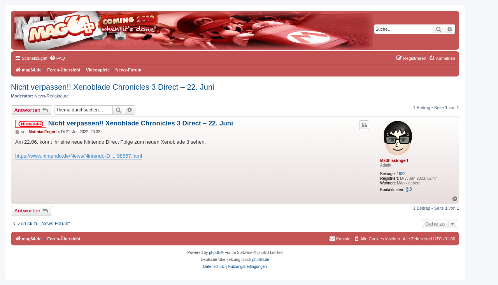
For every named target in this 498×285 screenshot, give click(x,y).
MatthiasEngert (394, 160)
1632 (401, 174)
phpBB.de (260, 259)
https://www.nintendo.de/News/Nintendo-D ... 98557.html (78, 156)
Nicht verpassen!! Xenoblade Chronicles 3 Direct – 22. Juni (112, 87)
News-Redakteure (52, 96)
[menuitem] (57, 58)
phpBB (215, 252)
